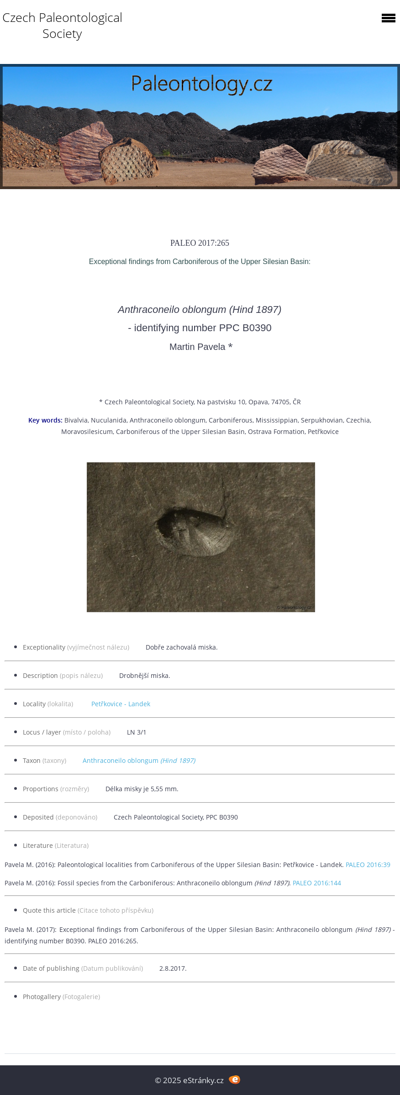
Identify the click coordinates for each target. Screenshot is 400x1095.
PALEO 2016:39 (368, 864)
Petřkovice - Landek (120, 703)
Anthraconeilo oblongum (139, 760)
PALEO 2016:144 (317, 882)
